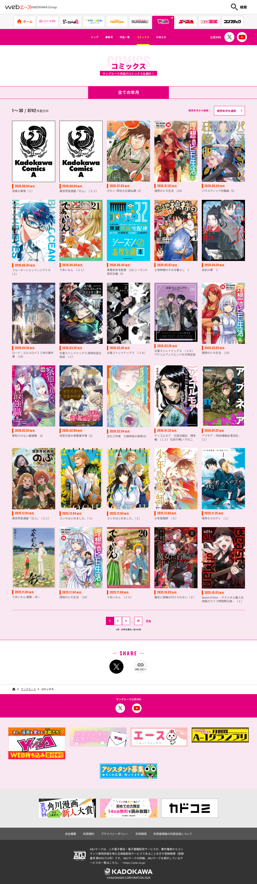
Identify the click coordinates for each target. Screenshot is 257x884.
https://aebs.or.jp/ (135, 862)
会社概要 (75, 833)
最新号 (102, 37)
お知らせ (172, 37)
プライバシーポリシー (115, 833)
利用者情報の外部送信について (169, 833)
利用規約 (92, 833)
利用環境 (141, 833)
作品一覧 (122, 37)
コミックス (148, 37)
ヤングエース (28, 689)
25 (135, 621)
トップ (83, 37)
